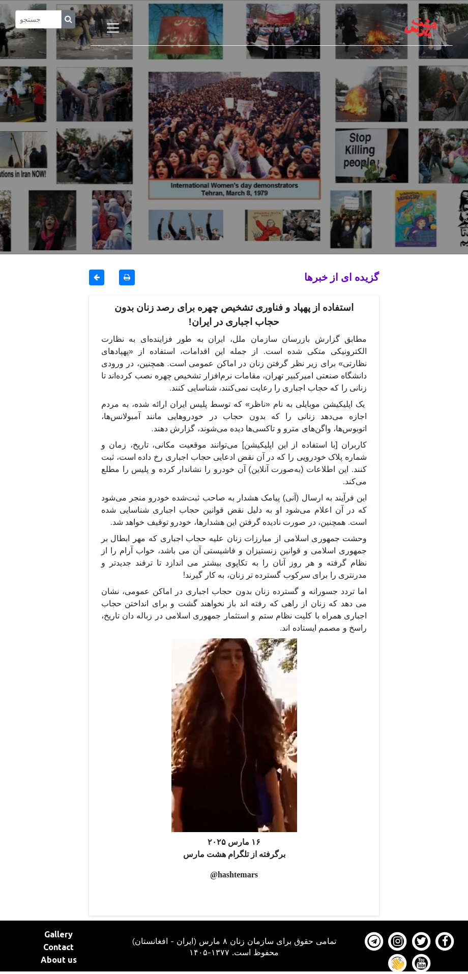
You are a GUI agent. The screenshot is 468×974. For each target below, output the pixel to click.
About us (59, 959)
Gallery (58, 934)
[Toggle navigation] (113, 28)
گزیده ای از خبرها (341, 277)
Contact (58, 947)
